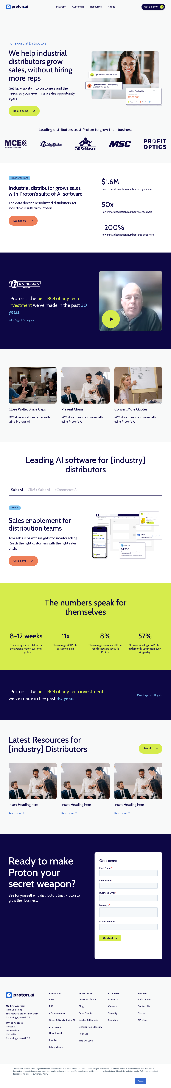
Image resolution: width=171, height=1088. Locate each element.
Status (141, 1013)
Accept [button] (140, 1081)
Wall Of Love (86, 1040)
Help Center (144, 999)
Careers (112, 1006)
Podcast (83, 1033)
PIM (51, 1006)
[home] (17, 7)
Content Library (87, 999)
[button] (61, 7)
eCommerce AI (57, 1013)
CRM (51, 999)
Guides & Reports (88, 1020)
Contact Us (144, 1006)
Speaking (113, 1020)
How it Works (56, 1033)
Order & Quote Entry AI (62, 1020)
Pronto (53, 1040)
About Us (113, 999)
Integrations (56, 1047)
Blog (81, 1006)
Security (113, 1013)
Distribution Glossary (90, 1027)
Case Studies (86, 1013)
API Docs (143, 1020)
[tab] (17, 490)
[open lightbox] (131, 301)
